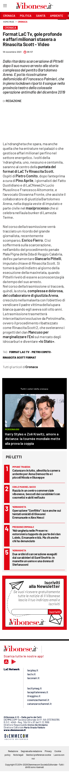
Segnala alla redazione (31, 751)
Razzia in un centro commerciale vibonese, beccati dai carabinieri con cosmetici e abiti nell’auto (36, 494)
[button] (62, 23)
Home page (8, 21)
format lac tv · (20, 352)
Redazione (13, 751)
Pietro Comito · (42, 352)
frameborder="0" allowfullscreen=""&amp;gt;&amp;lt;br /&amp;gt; (30, 123)
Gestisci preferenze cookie (38, 755)
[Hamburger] (5, 6)
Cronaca (22, 21)
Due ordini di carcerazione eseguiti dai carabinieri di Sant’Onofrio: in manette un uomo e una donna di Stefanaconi (34, 559)
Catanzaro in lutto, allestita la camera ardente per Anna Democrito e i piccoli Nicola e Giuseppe (36, 473)
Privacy (48, 751)
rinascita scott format (19, 357)
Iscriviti (55, 612)
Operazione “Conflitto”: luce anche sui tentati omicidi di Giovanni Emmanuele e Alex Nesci (36, 514)
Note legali (18, 755)
